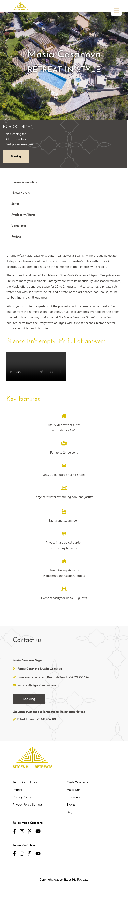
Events (71, 804)
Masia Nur (73, 789)
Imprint (17, 789)
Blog (70, 812)
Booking (15, 156)
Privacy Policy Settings (28, 804)
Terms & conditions (25, 782)
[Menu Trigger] (116, 10)
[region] (64, 65)
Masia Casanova (77, 782)
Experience (74, 797)
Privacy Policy (22, 797)
